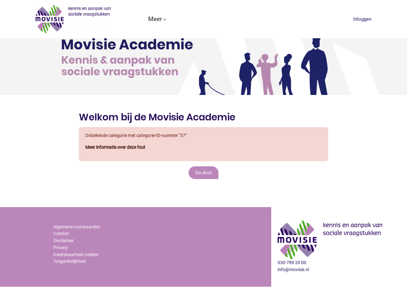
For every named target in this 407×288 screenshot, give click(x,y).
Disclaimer (64, 256)
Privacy (61, 264)
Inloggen (362, 19)
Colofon (62, 249)
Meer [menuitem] (155, 19)
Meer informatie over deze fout (118, 163)
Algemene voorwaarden (78, 242)
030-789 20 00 (292, 278)
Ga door (203, 188)
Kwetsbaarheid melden (77, 271)
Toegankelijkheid (71, 278)
